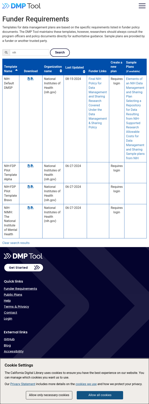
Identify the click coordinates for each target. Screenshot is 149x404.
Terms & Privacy (16, 306)
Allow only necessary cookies (49, 395)
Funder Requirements (20, 288)
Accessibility (14, 351)
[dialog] (74, 381)
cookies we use (86, 384)
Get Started (18, 267)
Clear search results (16, 243)
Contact (10, 312)
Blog (7, 345)
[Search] (29, 52)
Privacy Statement (22, 384)
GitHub (9, 339)
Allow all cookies (99, 395)
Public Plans (13, 294)
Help (7, 300)
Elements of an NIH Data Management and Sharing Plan (135, 87)
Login (8, 318)
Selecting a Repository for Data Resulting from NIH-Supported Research (133, 114)
